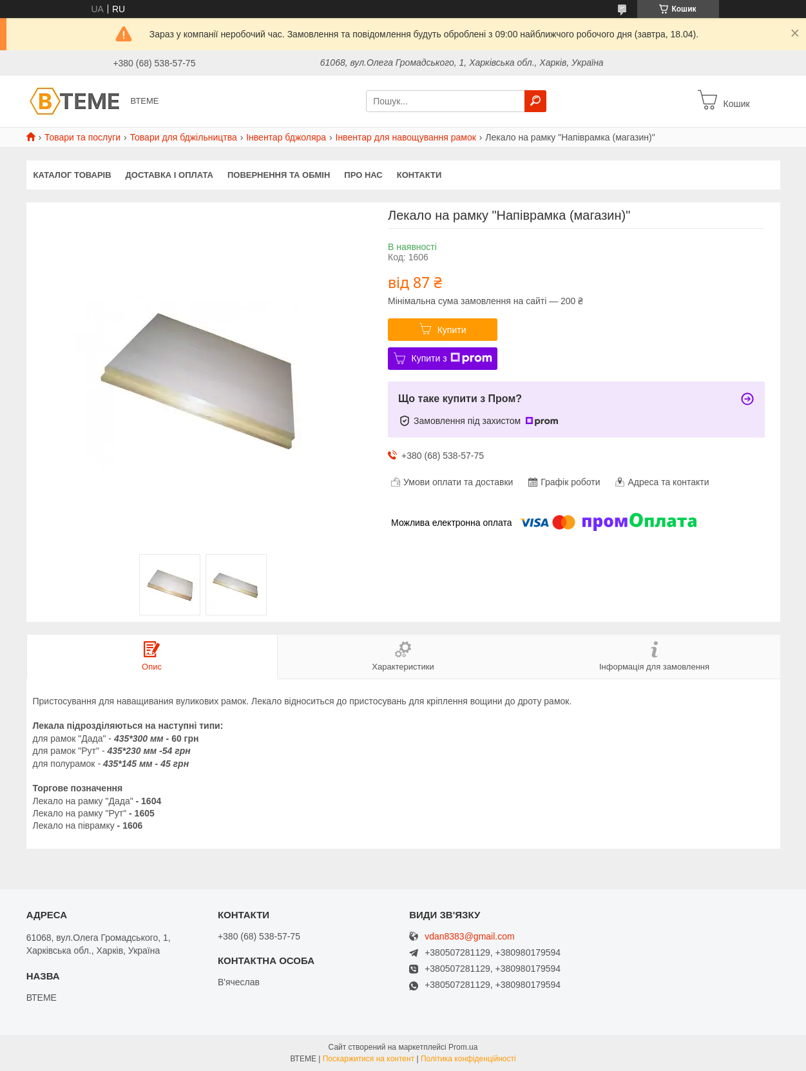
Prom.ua (462, 1047)
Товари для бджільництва (183, 137)
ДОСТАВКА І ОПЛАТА (169, 175)
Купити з (452, 358)
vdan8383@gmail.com (470, 936)
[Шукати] (535, 101)
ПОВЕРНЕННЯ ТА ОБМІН (278, 175)
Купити (451, 330)
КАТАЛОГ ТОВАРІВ (72, 175)
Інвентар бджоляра (286, 137)
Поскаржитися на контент (368, 1058)
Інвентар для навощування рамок (406, 137)
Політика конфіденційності (468, 1058)
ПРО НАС (363, 175)
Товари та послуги (82, 137)
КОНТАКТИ (419, 175)
